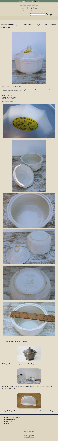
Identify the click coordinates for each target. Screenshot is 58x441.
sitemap (9, 426)
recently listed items (13, 417)
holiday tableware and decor (10, 98)
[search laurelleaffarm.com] (47, 14)
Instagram (29, 1)
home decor (6, 18)
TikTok (37, 1)
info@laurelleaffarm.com (29, 437)
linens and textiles (30, 18)
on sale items (10, 419)
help (7, 424)
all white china (6, 100)
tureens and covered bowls (9, 101)
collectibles (41, 18)
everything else (51, 18)
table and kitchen (17, 18)
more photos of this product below (12, 86)
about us (9, 421)
